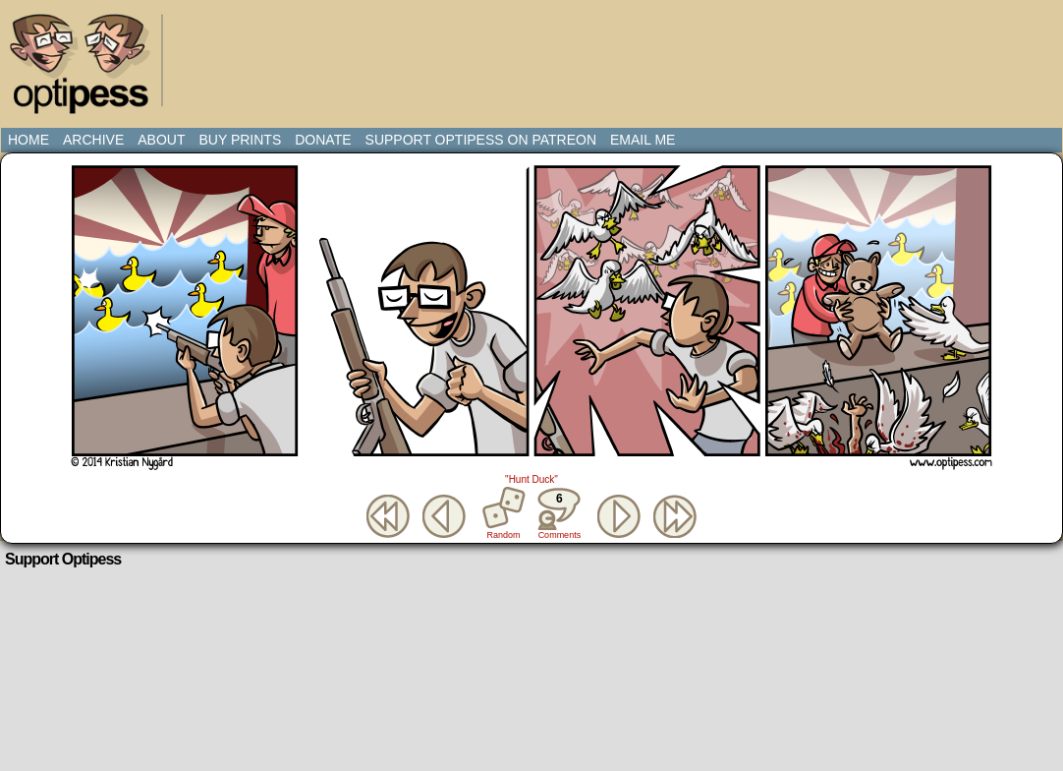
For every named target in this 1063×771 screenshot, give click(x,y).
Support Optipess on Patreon (480, 140)
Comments (559, 513)
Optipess (89, 69)
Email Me (642, 140)
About (161, 140)
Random (504, 535)
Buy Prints (239, 140)
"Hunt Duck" (531, 479)
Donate (323, 140)
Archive (93, 140)
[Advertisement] (535, 54)
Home (28, 140)
